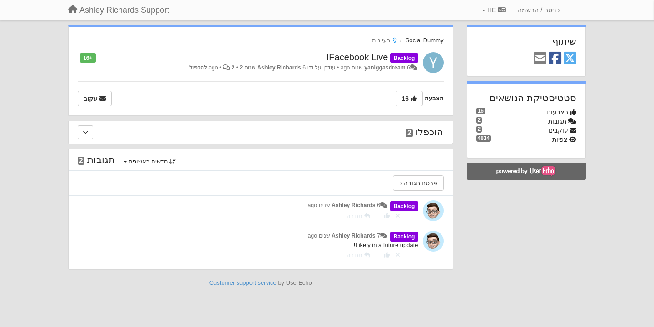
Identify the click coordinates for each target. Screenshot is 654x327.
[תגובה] (358, 216)
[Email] (540, 59)
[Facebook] (555, 59)
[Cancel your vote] (398, 216)
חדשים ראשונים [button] (150, 161)
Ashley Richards (279, 67)
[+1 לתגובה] (387, 216)
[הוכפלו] (85, 132)
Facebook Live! (357, 57)
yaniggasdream (385, 67)
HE (494, 10)
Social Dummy (425, 40)
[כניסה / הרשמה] (538, 10)
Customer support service (243, 282)
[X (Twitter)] (570, 59)
